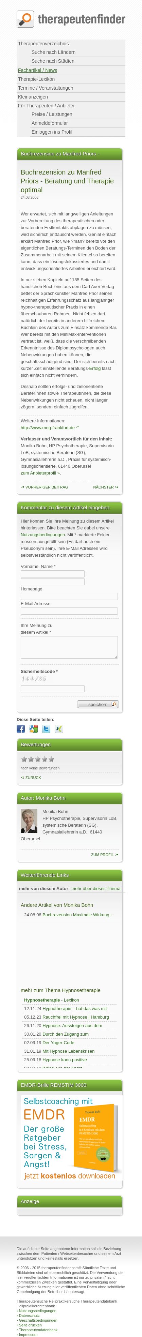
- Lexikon (51, 1000)
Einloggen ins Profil (52, 132)
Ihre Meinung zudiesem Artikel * (36, 629)
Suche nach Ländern (53, 52)
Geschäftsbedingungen (37, 1320)
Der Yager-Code (58, 1042)
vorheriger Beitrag (46, 487)
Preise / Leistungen (52, 114)
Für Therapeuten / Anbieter (46, 105)
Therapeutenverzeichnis (43, 43)
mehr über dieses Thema (95, 888)
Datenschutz (28, 1315)
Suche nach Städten (53, 61)
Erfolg (95, 368)
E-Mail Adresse (35, 603)
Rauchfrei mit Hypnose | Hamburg (75, 1017)
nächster (103, 487)
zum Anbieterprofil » (40, 473)
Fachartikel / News (37, 70)
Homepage (31, 588)
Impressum (27, 1335)
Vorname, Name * (38, 566)
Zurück (33, 778)
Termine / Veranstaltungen (45, 88)
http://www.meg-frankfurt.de (48, 427)
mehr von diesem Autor (43, 888)
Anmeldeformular (50, 123)
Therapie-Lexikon (36, 79)
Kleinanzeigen (33, 97)
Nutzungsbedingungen (43, 534)
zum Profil (102, 855)
